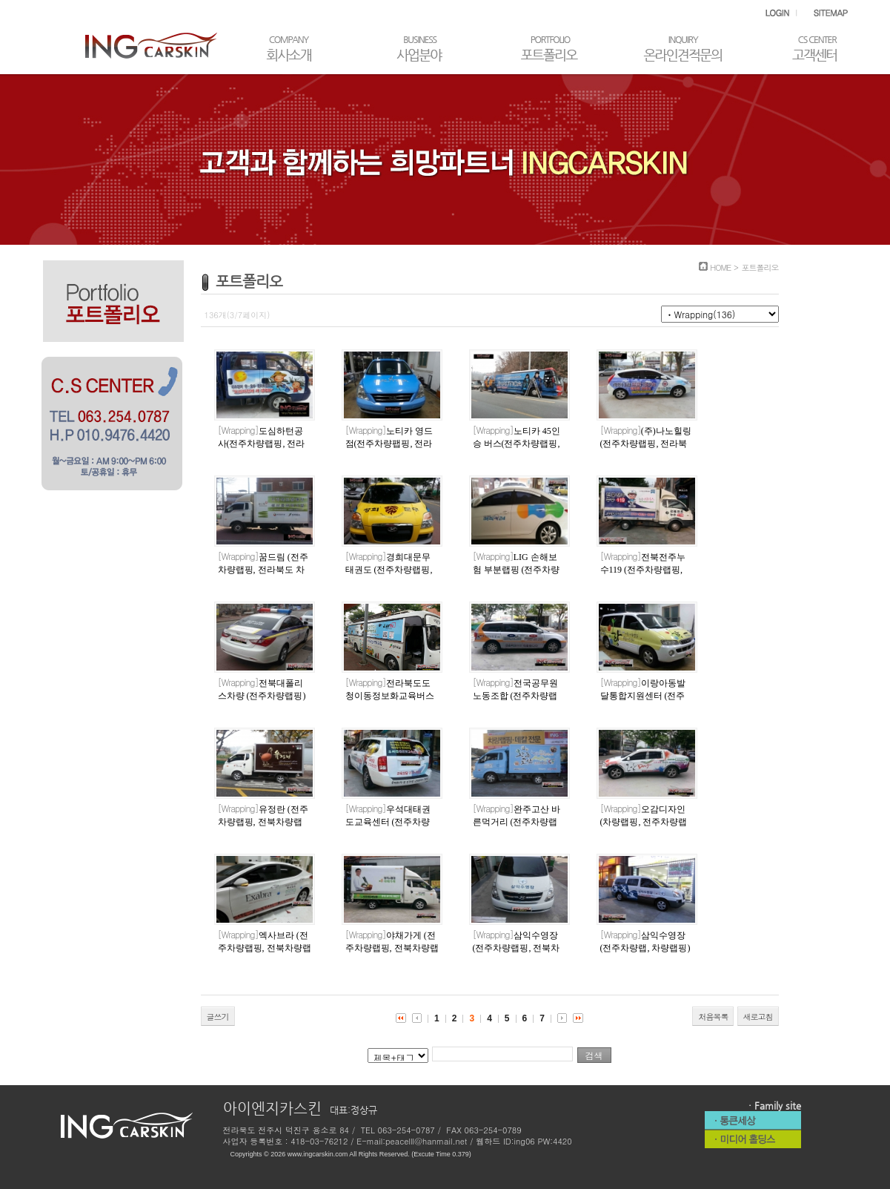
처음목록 (713, 1016)
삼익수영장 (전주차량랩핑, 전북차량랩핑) (516, 948)
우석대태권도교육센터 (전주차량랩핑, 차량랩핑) (388, 822)
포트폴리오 (760, 267)
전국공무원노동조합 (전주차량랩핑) (515, 696)
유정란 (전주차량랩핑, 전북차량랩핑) (263, 822)
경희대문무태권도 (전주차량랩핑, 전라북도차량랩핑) (389, 569)
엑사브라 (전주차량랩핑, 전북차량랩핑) (264, 948)
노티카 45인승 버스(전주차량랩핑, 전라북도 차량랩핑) (516, 443)
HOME (720, 267)
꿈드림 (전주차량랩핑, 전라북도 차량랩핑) (263, 569)
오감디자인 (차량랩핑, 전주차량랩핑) (644, 822)
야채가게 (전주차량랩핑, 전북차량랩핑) (392, 948)
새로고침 (758, 1016)
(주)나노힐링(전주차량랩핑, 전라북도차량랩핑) (645, 443)
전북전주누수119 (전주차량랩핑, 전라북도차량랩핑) (642, 569)
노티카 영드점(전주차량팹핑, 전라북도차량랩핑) (389, 443)
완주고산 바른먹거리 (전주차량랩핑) (516, 822)
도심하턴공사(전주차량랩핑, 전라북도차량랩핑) (261, 443)
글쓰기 (218, 1016)
